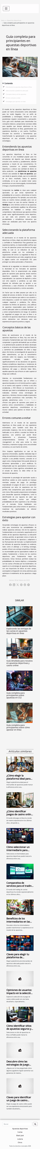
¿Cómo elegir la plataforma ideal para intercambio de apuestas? (18, 780)
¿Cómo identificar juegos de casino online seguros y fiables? (19, 814)
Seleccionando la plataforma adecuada (17, 91)
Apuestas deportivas (14, 20)
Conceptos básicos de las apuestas (16, 94)
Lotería (20, 1139)
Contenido (8, 83)
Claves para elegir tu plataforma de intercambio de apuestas (17, 959)
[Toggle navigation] (6, 8)
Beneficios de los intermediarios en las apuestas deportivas (18, 921)
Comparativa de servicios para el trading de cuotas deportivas (19, 886)
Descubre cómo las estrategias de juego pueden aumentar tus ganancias (18, 1066)
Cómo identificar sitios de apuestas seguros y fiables (18, 1029)
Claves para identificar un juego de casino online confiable (18, 1100)
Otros (20, 1142)
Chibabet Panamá (30, 400)
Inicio (3, 20)
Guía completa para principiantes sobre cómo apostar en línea (18, 727)
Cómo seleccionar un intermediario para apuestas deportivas (18, 850)
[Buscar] (17, 1124)
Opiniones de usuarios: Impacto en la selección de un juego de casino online (19, 994)
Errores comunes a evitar (13, 98)
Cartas (20, 1132)
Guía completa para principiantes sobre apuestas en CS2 (15, 695)
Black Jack (20, 1135)
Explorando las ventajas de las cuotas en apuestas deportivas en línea (18, 631)
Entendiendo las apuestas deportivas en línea (19, 87)
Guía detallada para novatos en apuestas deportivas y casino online (19, 663)
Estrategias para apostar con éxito (16, 102)
